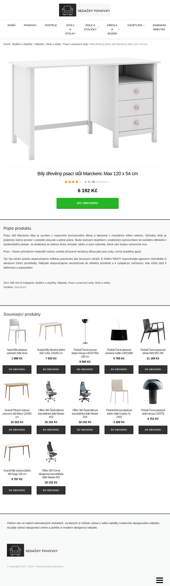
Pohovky (30, 25)
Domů (12, 25)
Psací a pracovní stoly (75, 44)
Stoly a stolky (70, 29)
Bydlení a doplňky (22, 44)
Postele (51, 25)
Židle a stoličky (90, 27)
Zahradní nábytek (159, 27)
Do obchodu (87, 203)
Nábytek (39, 44)
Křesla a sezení (112, 29)
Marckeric (21, 287)
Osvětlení (135, 25)
